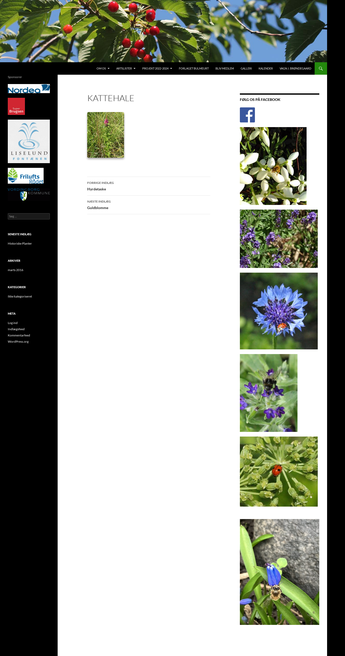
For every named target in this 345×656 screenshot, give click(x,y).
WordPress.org (18, 341)
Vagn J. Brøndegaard (295, 68)
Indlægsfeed (16, 329)
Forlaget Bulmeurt (194, 68)
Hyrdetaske (148, 185)
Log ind (13, 323)
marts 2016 (15, 270)
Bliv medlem (224, 68)
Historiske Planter (20, 243)
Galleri (246, 68)
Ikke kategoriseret (20, 296)
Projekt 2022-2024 (155, 68)
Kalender (266, 68)
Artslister (124, 68)
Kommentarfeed (19, 335)
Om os (101, 68)
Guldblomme (148, 204)
